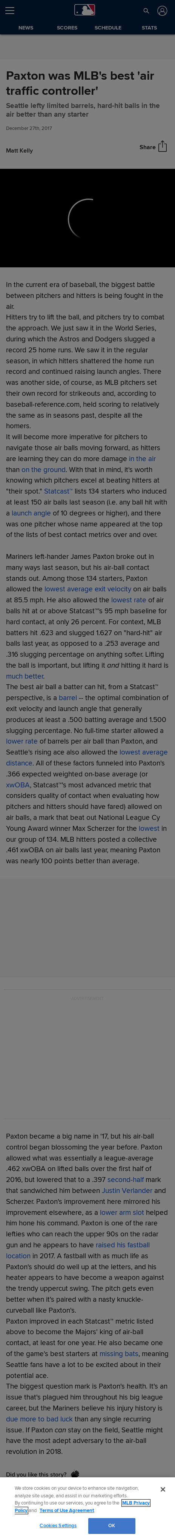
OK (111, 1526)
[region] (87, 1508)
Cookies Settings (58, 1526)
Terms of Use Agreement (67, 1511)
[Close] (163, 1489)
